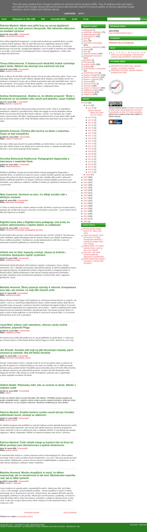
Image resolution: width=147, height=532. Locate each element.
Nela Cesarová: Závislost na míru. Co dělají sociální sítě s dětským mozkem (33, 196)
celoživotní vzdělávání (92, 32)
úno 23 (91, 123)
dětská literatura (89, 34)
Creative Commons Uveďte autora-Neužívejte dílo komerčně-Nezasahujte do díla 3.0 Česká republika (126, 110)
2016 (85, 201)
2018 (85, 195)
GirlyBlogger (59, 526)
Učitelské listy (6, 525)
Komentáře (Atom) (25, 516)
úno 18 (91, 133)
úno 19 (91, 130)
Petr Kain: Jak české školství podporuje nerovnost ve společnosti (93, 254)
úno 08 (91, 154)
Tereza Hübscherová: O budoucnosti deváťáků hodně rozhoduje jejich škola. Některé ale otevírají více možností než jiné (37, 64)
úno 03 (91, 167)
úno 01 (91, 172)
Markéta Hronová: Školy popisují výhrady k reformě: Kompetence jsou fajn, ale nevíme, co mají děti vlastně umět (38, 288)
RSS (43, 19)
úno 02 (91, 169)
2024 (85, 180)
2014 (85, 206)
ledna (88, 175)
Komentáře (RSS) (58, 19)
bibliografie (87, 30)
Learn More (69, 14)
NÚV (85, 51)
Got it (81, 14)
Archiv (74, 19)
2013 (85, 208)
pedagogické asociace (34, 230)
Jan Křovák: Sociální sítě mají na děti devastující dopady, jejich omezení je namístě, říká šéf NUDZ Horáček (36, 351)
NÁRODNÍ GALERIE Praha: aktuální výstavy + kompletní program (126, 67)
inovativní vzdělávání (91, 47)
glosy (85, 41)
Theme (2, 526)
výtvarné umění (89, 84)
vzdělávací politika (13, 260)
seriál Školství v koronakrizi (94, 69)
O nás (85, 19)
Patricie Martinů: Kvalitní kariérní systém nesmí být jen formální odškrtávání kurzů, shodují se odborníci (37, 413)
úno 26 (91, 108)
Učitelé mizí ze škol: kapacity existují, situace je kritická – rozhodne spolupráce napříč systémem (33, 253)
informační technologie (15, 36)
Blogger (134, 525)
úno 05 (91, 162)
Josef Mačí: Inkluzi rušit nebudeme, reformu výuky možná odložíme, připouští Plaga (33, 326)
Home (4, 19)
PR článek (87, 62)
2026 (85, 103)
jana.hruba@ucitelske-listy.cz (120, 33)
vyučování (87, 86)
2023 (85, 182)
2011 (85, 214)
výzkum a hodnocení (14, 71)
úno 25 (91, 117)
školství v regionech (14, 104)
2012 (85, 211)
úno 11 (91, 146)
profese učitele (12, 420)
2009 (85, 219)
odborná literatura (13, 166)
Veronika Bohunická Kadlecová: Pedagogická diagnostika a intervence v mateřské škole (34, 160)
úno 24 (91, 120)
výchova (86, 81)
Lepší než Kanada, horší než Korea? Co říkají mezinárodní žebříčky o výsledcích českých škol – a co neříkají (93, 239)
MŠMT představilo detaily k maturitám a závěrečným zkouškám (94, 261)
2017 (85, 198)
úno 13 (91, 141)
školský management (92, 75)
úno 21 (91, 125)
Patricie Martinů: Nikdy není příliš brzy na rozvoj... (95, 113)
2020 (85, 190)
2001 (85, 221)
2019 (85, 193)
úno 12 (91, 143)
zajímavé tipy (88, 92)
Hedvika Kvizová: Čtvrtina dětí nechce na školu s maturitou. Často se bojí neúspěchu (35, 132)
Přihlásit (143, 525)
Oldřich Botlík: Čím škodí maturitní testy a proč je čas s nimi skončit (93, 248)
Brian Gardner (14, 526)
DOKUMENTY (89, 36)
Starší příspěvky (70, 513)
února (88, 105)
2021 (85, 188)
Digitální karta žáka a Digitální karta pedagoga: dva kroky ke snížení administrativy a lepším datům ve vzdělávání (35, 223)
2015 (85, 203)
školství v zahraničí (13, 483)
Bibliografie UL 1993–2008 (24, 19)
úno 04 (91, 164)
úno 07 (91, 156)
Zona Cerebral (42, 526)
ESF (85, 39)
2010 (85, 216)
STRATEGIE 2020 (90, 73)
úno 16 (91, 138)
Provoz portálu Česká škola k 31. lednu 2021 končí (92, 231)
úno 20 (91, 128)
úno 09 (91, 151)
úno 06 (91, 159)
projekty (86, 66)
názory (27, 358)
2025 (85, 177)
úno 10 (91, 149)
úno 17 (91, 136)
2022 (85, 185)
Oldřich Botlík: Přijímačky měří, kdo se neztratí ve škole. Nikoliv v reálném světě (38, 386)
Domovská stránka (31, 513)
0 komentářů (24, 34)
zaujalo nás (88, 94)
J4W (78, 526)
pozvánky (87, 60)
